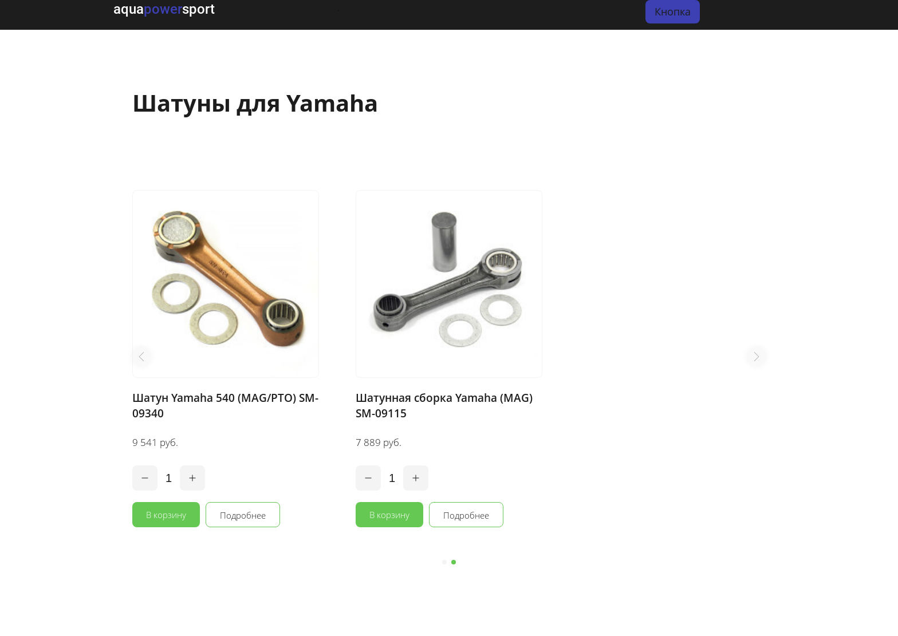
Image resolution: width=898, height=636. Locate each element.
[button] (141, 356)
